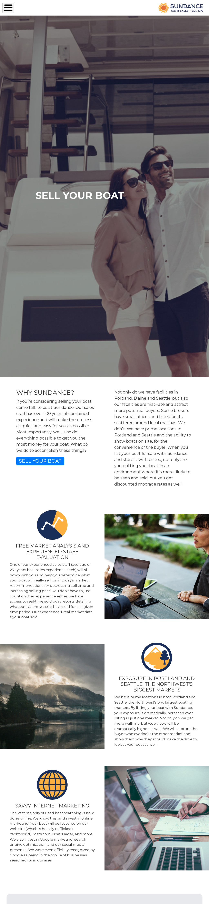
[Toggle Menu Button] (8, 8)
